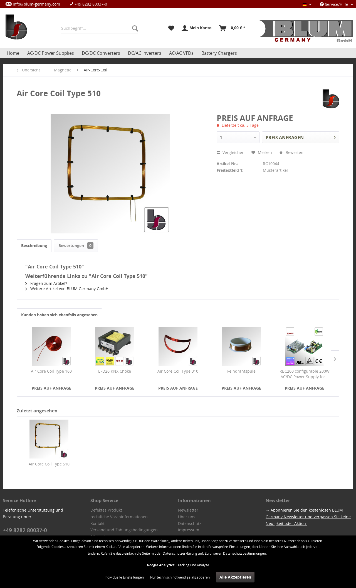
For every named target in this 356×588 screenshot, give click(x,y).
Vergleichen (230, 152)
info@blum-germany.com (33, 4)
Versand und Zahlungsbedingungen (124, 529)
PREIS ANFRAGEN (301, 137)
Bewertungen (75, 245)
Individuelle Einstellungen (124, 577)
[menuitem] (59, 4)
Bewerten (291, 152)
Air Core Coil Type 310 (177, 371)
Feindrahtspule (241, 371)
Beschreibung (34, 245)
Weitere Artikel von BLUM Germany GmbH (66, 288)
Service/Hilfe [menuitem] (334, 4)
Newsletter (188, 510)
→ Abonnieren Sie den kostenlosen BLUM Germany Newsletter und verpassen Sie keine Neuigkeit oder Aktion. (308, 516)
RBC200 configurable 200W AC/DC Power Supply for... (305, 373)
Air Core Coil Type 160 (51, 371)
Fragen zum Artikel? (46, 283)
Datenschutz (189, 523)
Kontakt (97, 523)
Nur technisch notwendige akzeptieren (180, 577)
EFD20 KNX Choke (114, 371)
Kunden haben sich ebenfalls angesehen (59, 314)
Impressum (188, 529)
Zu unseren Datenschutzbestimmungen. (236, 553)
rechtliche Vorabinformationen (119, 516)
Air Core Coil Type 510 (49, 464)
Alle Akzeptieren (235, 577)
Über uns (186, 516)
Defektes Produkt (106, 510)
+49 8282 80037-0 (88, 4)
